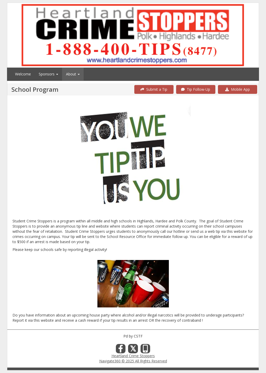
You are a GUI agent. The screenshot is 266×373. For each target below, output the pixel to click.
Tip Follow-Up (195, 89)
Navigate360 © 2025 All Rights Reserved (133, 360)
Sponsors (48, 74)
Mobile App (237, 89)
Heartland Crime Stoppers (133, 355)
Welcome (23, 74)
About (73, 74)
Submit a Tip (154, 89)
